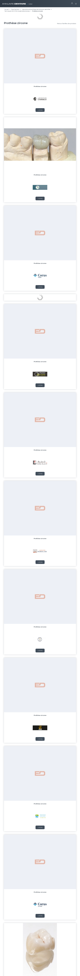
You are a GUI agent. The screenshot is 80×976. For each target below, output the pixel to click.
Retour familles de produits (66, 23)
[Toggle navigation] (75, 3)
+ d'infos (40, 110)
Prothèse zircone (40, 86)
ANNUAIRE (17, 3)
